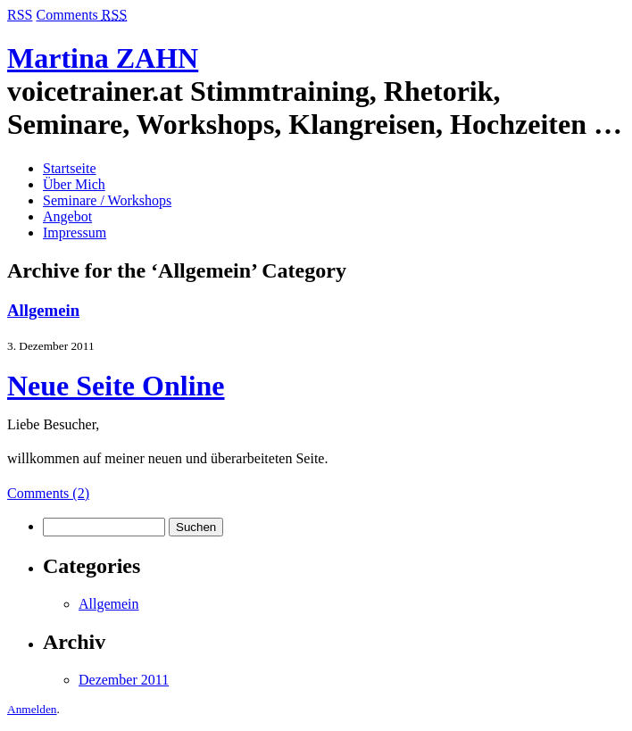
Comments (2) (48, 493)
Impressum (74, 232)
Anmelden (32, 709)
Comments (81, 14)
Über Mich (74, 184)
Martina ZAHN (102, 58)
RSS (19, 14)
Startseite (69, 168)
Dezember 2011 (124, 679)
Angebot (67, 216)
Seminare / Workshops (107, 200)
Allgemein (43, 310)
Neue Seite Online (116, 386)
